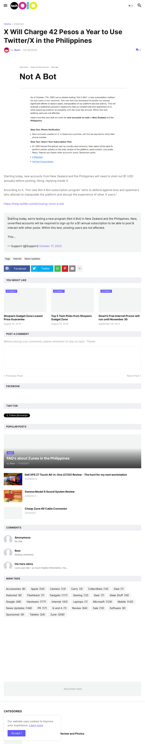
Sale (98, 608)
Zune (57, 614)
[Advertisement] (72, 649)
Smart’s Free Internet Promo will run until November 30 (119, 317)
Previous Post (14, 375)
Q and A (59, 608)
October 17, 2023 (50, 246)
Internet (19, 24)
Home (7, 24)
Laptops (80, 602)
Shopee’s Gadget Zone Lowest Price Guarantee (23, 317)
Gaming (80, 595)
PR (42, 608)
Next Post (133, 375)
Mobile (125, 602)
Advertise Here (72, 688)
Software (118, 608)
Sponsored (15, 614)
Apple (38, 589)
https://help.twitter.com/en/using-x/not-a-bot (34, 204)
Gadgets (59, 595)
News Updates (32, 258)
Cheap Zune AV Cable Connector (46, 508)
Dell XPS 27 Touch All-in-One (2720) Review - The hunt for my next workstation (76, 474)
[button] (5, 5)
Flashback (35, 595)
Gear (99, 595)
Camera (58, 589)
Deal (119, 589)
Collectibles (98, 589)
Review (79, 608)
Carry (77, 589)
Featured (14, 595)
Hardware (36, 602)
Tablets (37, 614)
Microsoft (102, 602)
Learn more (36, 725)
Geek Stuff (119, 595)
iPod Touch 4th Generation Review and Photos (54, 733)
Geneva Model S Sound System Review (50, 491)
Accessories (15, 589)
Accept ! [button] (16, 733)
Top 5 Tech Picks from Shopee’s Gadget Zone (71, 317)
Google (13, 602)
